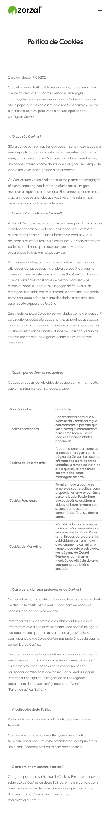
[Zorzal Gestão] (25, 10)
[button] (99, 10)
